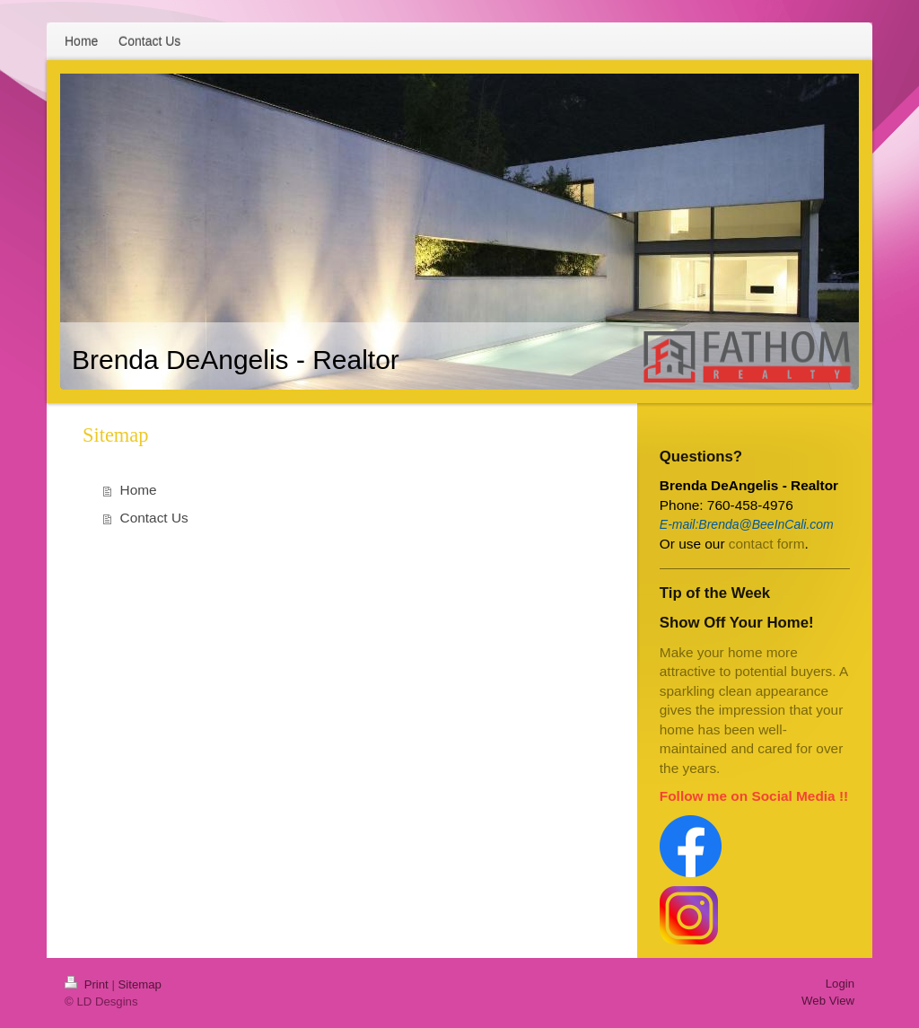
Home (138, 489)
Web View (827, 1000)
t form (786, 543)
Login (840, 983)
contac (749, 543)
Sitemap (140, 984)
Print (88, 984)
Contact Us (154, 517)
